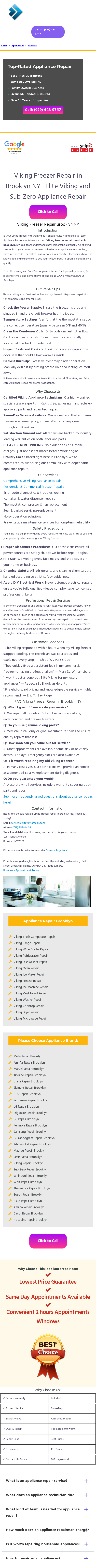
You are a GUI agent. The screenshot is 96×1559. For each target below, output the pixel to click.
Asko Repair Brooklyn (27, 1201)
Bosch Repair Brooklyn (28, 1194)
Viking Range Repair (26, 943)
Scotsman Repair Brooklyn (31, 1100)
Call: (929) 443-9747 (43, 110)
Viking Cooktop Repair (28, 1006)
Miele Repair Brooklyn (27, 1056)
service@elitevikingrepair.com (28, 823)
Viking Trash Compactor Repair (34, 937)
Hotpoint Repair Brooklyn (30, 1219)
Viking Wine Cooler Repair (30, 949)
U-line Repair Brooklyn (28, 1081)
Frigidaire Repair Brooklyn (30, 1113)
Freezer (32, 46)
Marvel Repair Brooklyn (28, 1069)
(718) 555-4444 (21, 827)
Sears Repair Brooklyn (27, 1157)
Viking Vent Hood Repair (30, 993)
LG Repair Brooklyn (26, 1106)
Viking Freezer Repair (27, 981)
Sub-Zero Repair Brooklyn (30, 1169)
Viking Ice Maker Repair (29, 974)
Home (4, 46)
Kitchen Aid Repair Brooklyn (32, 1144)
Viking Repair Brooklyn (28, 1163)
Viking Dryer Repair (26, 1012)
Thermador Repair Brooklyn (31, 1188)
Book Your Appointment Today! (21, 870)
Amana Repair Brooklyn (28, 1207)
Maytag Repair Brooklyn (29, 1150)
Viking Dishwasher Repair (30, 962)
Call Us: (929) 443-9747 (46, 32)
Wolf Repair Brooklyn (27, 1182)
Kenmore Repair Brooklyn (30, 1125)
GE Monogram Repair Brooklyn (34, 1138)
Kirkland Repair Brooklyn (29, 1075)
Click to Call (48, 212)
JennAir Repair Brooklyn (29, 1062)
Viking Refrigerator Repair (30, 955)
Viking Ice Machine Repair (30, 987)
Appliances (17, 46)
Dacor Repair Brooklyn (28, 1213)
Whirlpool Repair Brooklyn (30, 1175)
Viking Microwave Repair (30, 1018)
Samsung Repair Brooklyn (30, 1131)
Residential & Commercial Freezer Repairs (33, 487)
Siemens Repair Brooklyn (29, 1087)
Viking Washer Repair (27, 999)
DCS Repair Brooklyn (27, 1094)
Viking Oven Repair (26, 968)
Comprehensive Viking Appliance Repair (32, 481)
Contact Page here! (56, 850)
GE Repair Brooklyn (26, 1119)
